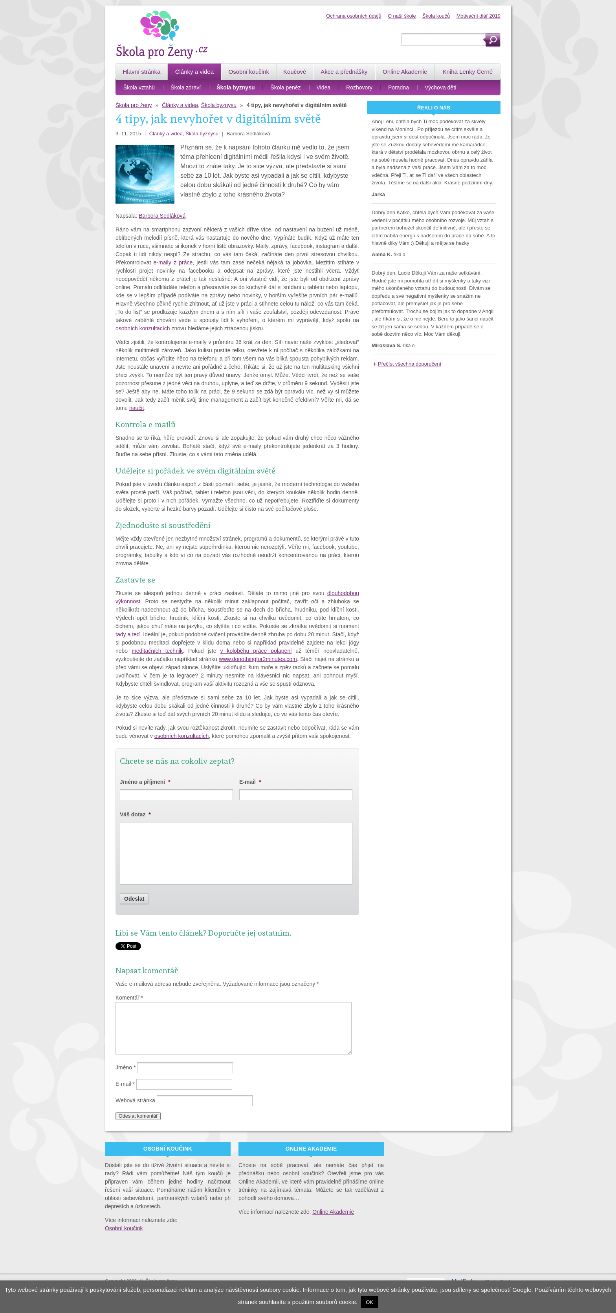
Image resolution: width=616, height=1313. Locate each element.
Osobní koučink (124, 1228)
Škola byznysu (218, 105)
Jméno (126, 1067)
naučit (136, 408)
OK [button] (369, 1302)
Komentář (129, 997)
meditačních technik (157, 651)
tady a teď (128, 634)
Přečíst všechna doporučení (409, 364)
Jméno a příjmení (145, 782)
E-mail (250, 782)
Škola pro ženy (134, 105)
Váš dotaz (135, 814)
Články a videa (180, 105)
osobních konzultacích (143, 328)
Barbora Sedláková (162, 216)
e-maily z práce (173, 262)
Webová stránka (135, 1100)
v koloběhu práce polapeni (256, 651)
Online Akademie (333, 1212)
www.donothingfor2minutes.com (258, 659)
